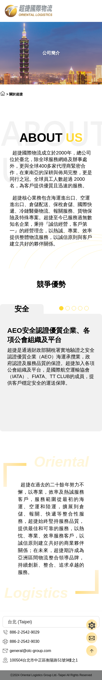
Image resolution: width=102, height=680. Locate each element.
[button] (61, 308)
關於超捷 (16, 94)
